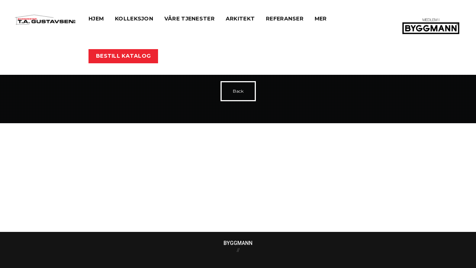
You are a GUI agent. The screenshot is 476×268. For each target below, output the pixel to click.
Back (238, 91)
